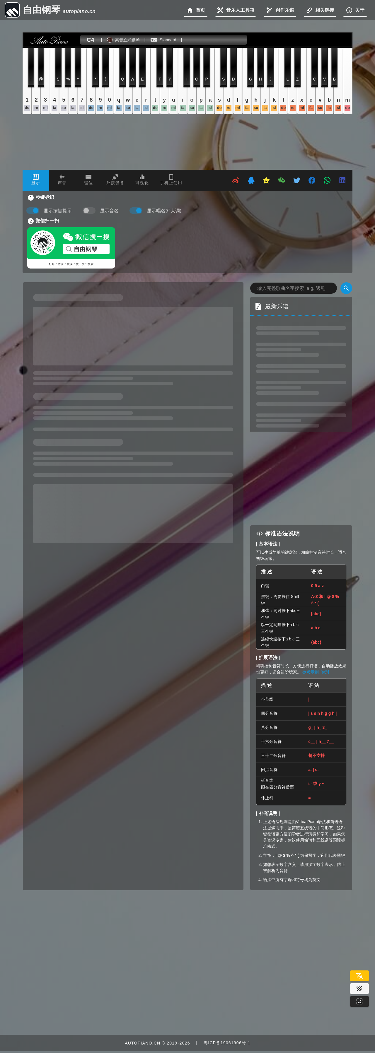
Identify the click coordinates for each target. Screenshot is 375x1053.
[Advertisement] (307, 478)
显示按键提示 (58, 210)
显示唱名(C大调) (164, 210)
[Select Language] (359, 975)
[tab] (36, 180)
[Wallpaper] (359, 1001)
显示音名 (109, 210)
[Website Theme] (359, 988)
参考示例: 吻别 (315, 672)
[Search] (346, 288)
